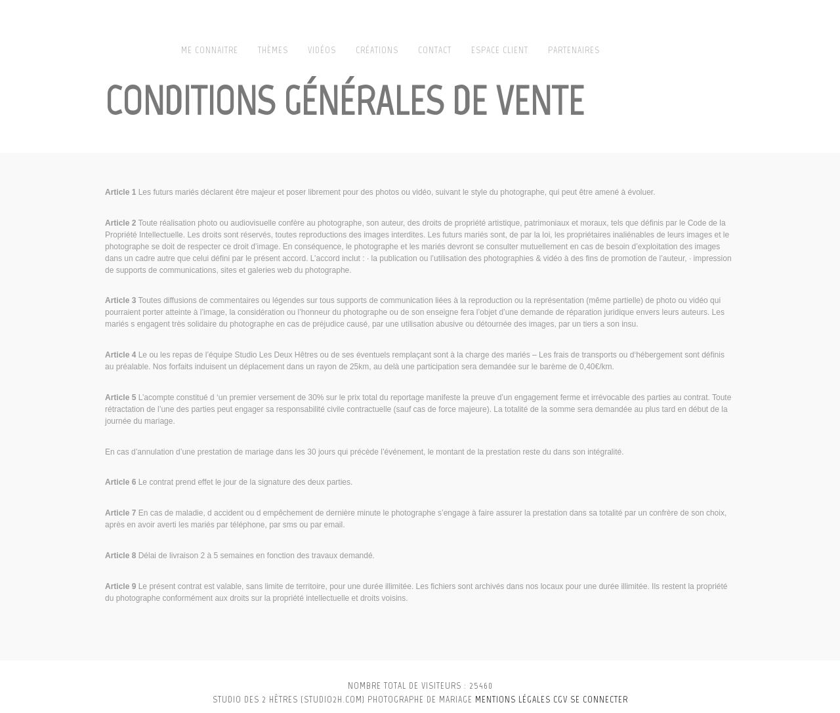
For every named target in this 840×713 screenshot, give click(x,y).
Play (815, 50)
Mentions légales (513, 699)
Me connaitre (209, 50)
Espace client (499, 50)
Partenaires (574, 50)
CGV (560, 699)
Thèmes (273, 50)
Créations (377, 50)
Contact (435, 50)
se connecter (599, 699)
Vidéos (322, 50)
